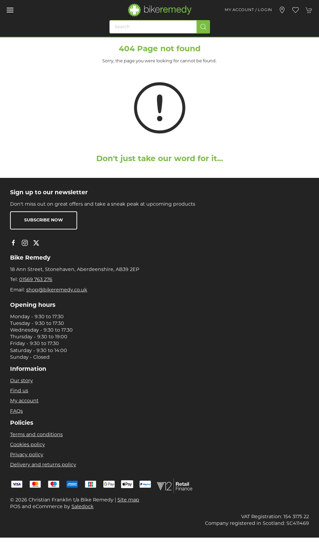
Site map (128, 500)
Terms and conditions (36, 434)
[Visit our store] (282, 10)
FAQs (16, 411)
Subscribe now (43, 220)
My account (24, 401)
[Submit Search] (203, 26)
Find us (19, 391)
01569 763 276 (35, 279)
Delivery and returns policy (43, 465)
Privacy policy (26, 455)
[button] (10, 10)
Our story (21, 381)
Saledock (82, 506)
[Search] (159, 26)
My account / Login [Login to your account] (248, 10)
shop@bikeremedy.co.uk (56, 290)
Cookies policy (27, 445)
